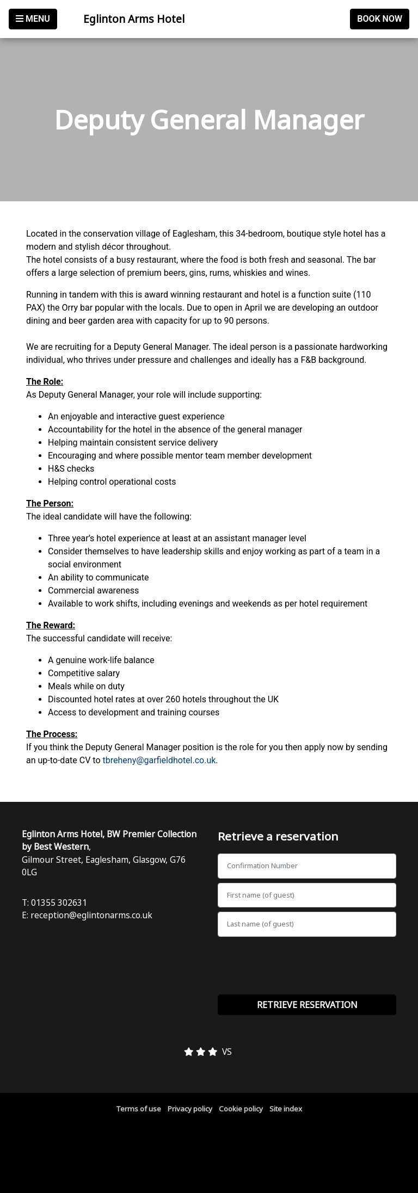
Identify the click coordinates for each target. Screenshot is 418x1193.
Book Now (379, 19)
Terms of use (138, 1109)
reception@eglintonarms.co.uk (91, 915)
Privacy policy (190, 1109)
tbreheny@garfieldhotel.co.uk (159, 760)
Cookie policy (241, 1109)
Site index (285, 1109)
